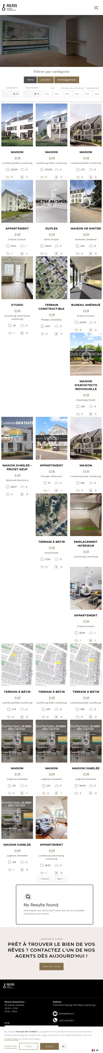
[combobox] (95, 1050)
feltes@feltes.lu (66, 1013)
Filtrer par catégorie (51, 72)
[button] (63, 1046)
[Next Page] (61, 879)
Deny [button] (28, 1046)
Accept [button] (49, 1046)
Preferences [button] (10, 1046)
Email (7, 1023)
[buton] (51, 966)
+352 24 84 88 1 (66, 1020)
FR (95, 1050)
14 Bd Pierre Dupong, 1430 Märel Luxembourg (74, 1005)
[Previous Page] (44, 879)
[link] (9, 7)
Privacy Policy (11, 1039)
